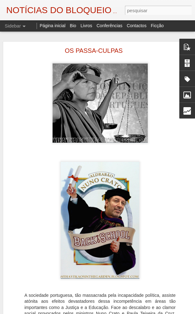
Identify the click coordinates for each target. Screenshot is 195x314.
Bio (73, 25)
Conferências (109, 25)
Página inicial (53, 25)
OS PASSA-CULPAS (94, 50)
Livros (86, 25)
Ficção (157, 25)
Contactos (136, 25)
